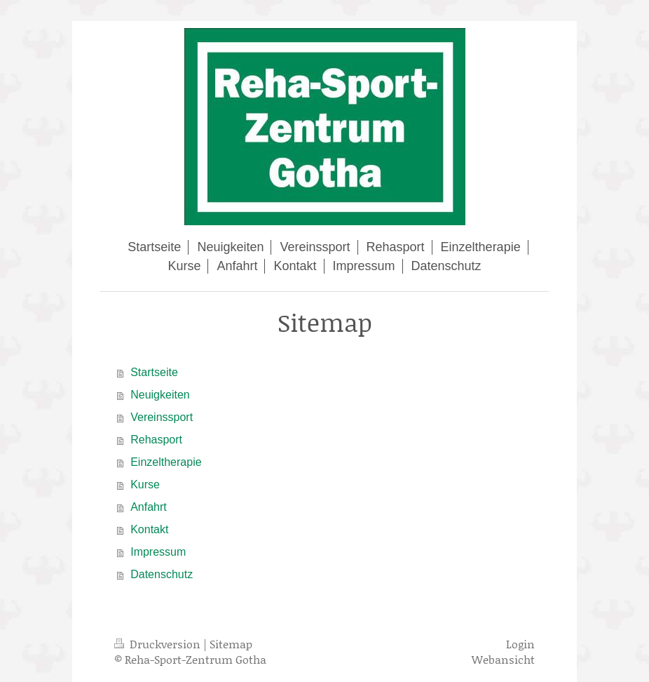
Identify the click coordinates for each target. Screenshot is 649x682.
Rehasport (156, 440)
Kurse (145, 484)
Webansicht (503, 659)
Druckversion (158, 644)
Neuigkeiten (160, 395)
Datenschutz (161, 574)
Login (520, 644)
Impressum (158, 552)
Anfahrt (148, 507)
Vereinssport (161, 417)
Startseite (154, 372)
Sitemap (231, 644)
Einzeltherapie (165, 462)
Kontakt (149, 529)
